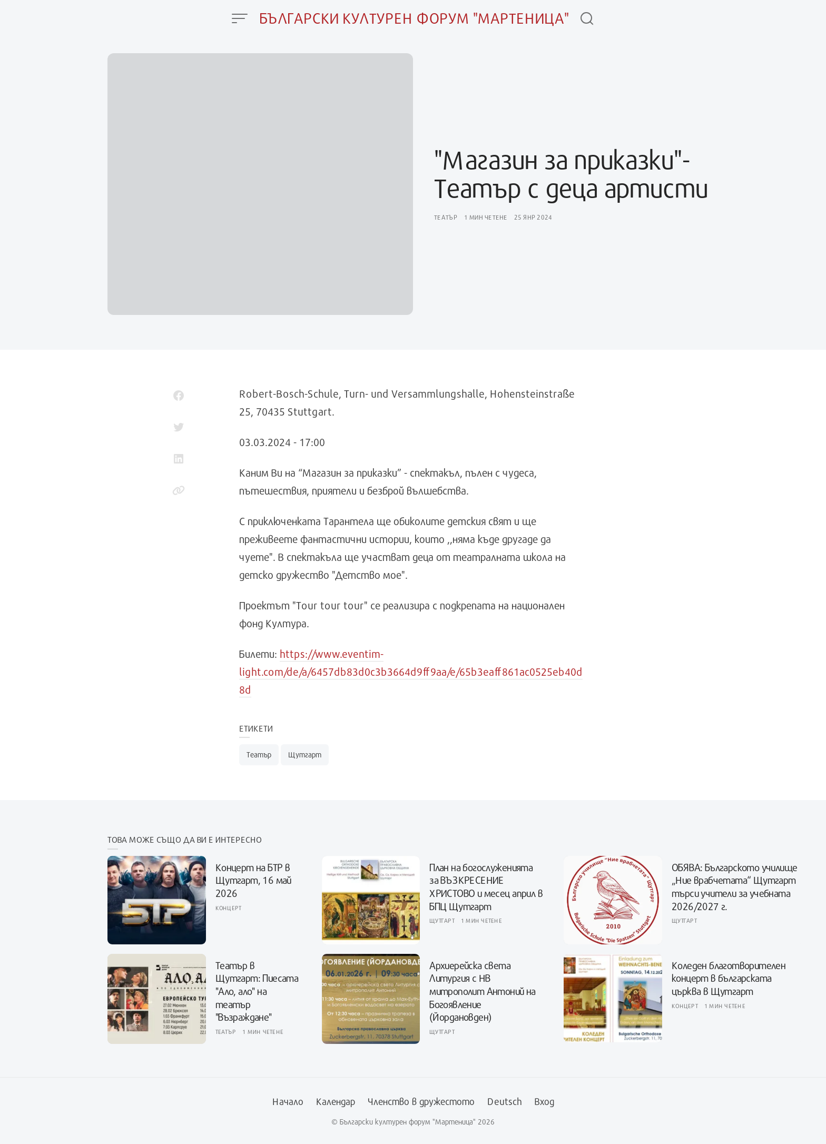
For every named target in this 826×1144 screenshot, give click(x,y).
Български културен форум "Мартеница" (414, 18)
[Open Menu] (239, 18)
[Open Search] (586, 18)
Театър (446, 217)
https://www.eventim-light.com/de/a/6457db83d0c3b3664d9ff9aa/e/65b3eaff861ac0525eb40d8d (411, 671)
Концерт (228, 907)
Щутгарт (304, 754)
